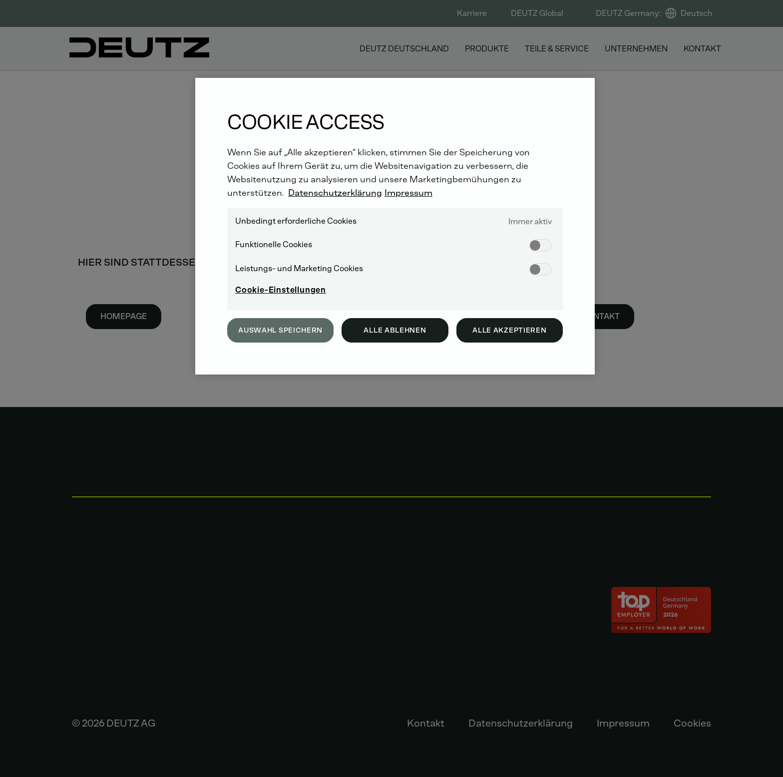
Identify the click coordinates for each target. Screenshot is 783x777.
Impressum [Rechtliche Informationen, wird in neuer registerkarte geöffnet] (408, 192)
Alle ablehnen (395, 330)
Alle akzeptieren (509, 330)
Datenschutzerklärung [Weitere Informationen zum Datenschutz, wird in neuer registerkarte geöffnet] (335, 192)
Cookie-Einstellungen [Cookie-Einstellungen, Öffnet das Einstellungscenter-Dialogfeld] (280, 290)
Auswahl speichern (280, 330)
